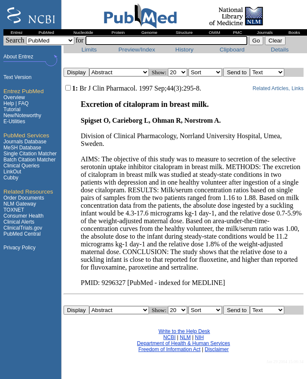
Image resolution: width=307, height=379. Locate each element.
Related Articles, (271, 88)
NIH (199, 337)
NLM (185, 337)
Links (298, 88)
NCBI (169, 337)
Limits (89, 49)
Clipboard (231, 49)
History (184, 49)
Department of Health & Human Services (183, 343)
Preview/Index (137, 49)
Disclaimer (217, 349)
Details (280, 49)
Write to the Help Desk (184, 331)
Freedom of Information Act (169, 349)
